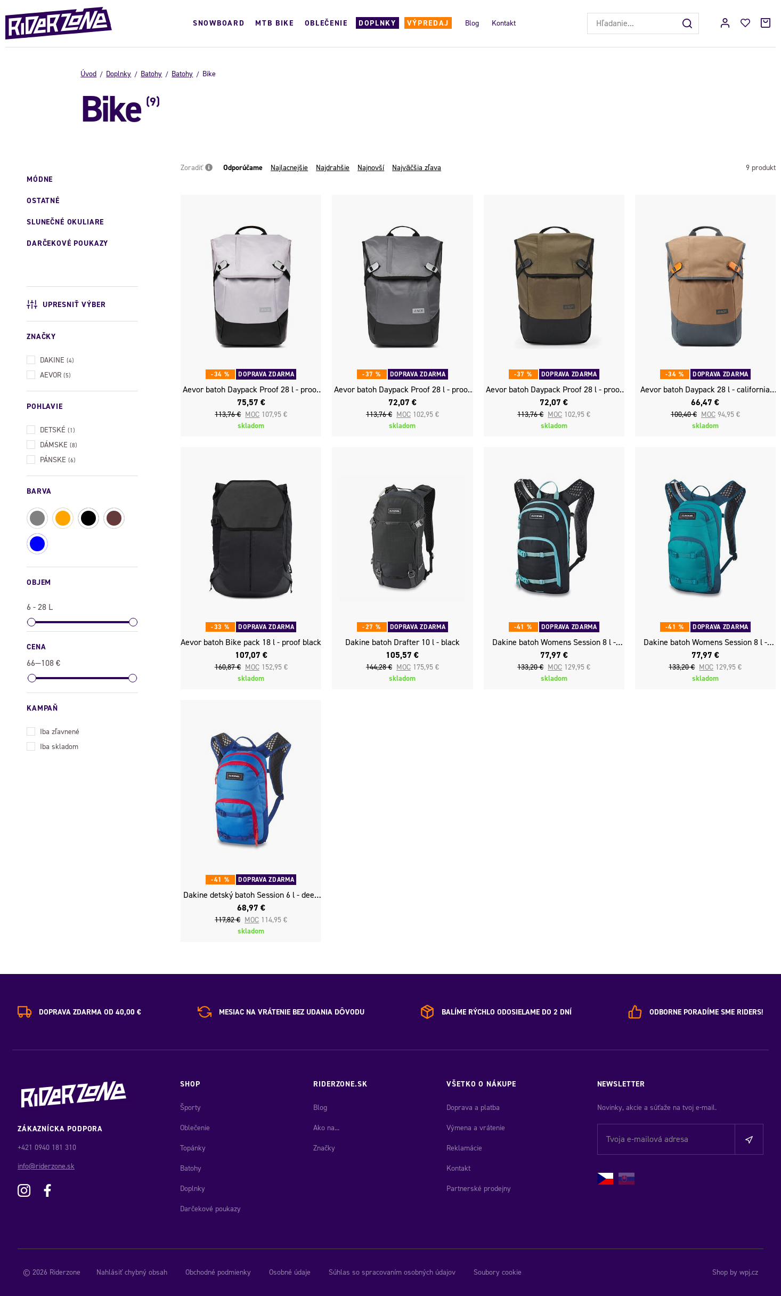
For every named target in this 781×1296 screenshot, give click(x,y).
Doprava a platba (473, 1107)
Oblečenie (326, 23)
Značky (324, 1148)
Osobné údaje (290, 1272)
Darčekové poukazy (210, 1209)
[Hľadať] (688, 23)
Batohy (151, 74)
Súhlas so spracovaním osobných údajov (392, 1272)
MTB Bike (274, 23)
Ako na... (326, 1128)
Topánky (193, 1148)
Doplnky (377, 23)
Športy (190, 1107)
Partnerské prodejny (478, 1189)
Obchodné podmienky (218, 1272)
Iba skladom (52, 745)
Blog (472, 23)
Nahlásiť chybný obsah (131, 1272)
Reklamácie (464, 1148)
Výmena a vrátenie (475, 1128)
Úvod (88, 74)
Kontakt (504, 23)
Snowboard (219, 23)
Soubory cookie (498, 1272)
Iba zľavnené (53, 731)
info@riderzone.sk (46, 1166)
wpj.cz (748, 1272)
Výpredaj (428, 23)
